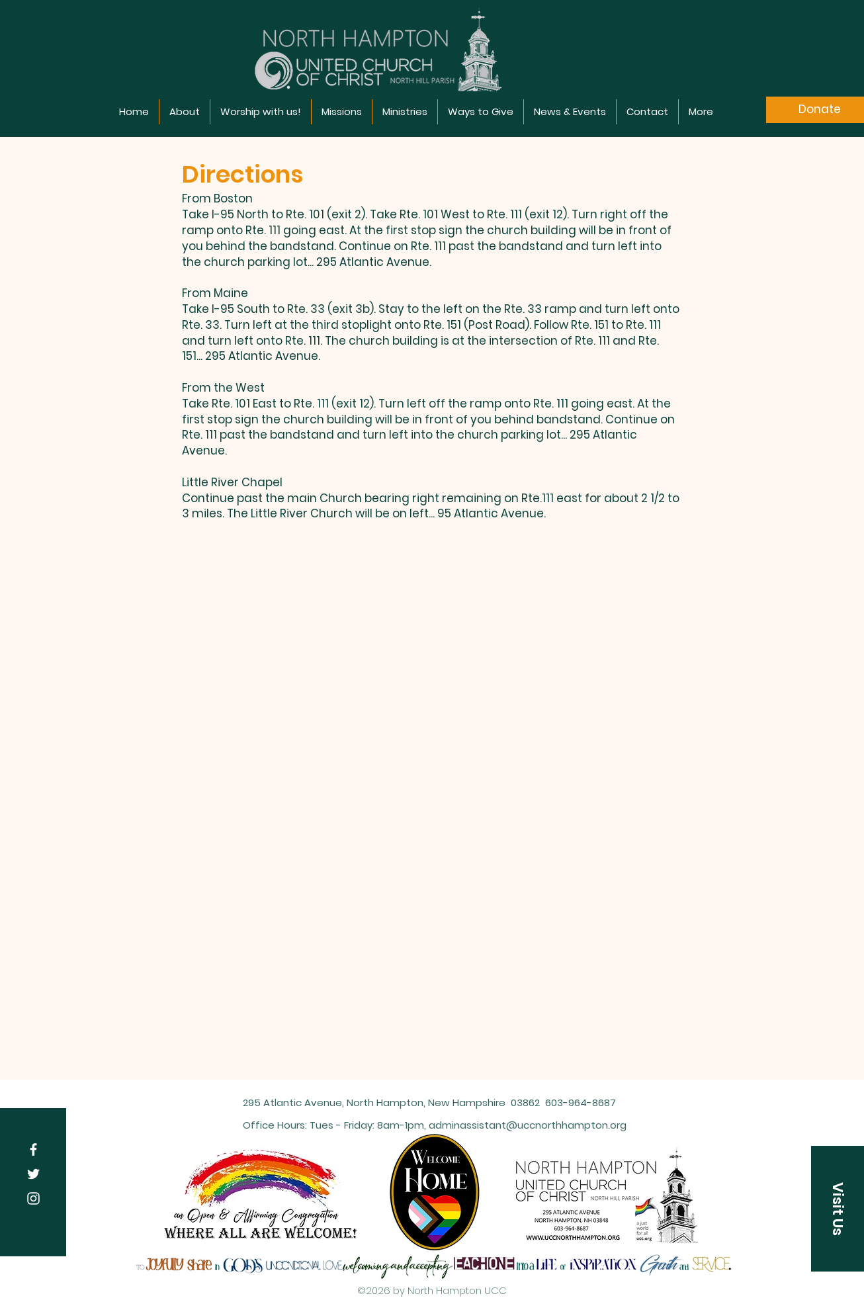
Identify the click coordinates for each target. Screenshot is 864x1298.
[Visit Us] (837, 1209)
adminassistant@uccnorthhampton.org (527, 1125)
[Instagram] (33, 1198)
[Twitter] (33, 1174)
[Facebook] (33, 1149)
